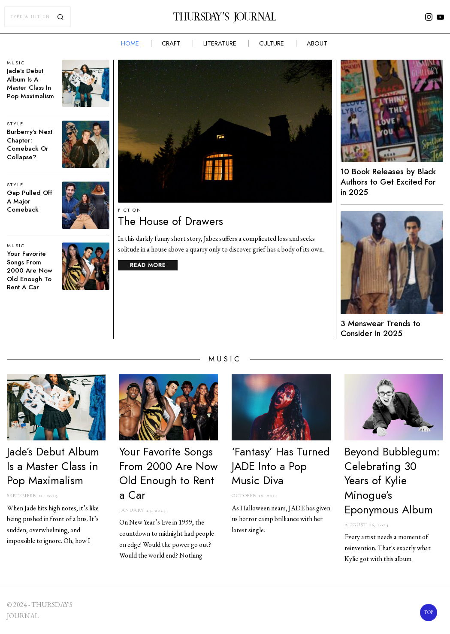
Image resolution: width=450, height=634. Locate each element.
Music (16, 63)
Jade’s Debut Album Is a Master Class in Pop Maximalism (30, 83)
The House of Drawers (170, 221)
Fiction (130, 210)
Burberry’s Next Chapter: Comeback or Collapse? (29, 144)
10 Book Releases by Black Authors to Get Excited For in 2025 (388, 182)
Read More (148, 265)
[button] (60, 16)
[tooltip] (428, 17)
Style (15, 124)
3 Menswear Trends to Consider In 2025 (380, 329)
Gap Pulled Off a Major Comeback (29, 201)
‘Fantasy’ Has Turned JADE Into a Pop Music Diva (281, 466)
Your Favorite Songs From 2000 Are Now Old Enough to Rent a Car (29, 271)
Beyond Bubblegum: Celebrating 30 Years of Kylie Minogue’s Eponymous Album (392, 481)
